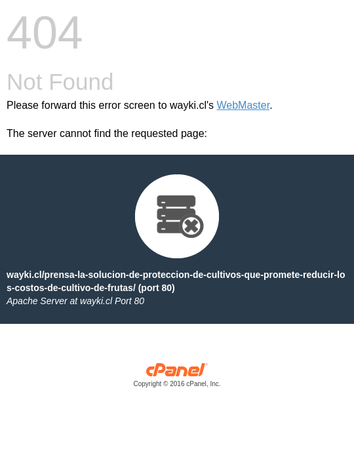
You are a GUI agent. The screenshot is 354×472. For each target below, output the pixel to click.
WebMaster (243, 105)
